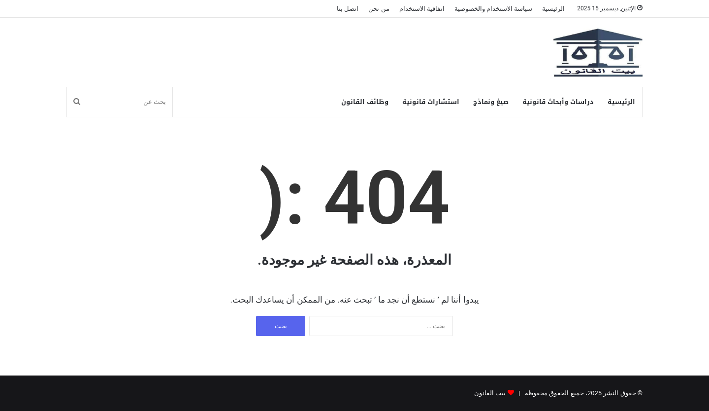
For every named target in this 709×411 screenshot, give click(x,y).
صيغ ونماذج (491, 102)
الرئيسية (553, 8)
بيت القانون (490, 393)
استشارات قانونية (430, 102)
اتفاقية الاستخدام (422, 8)
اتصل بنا (347, 8)
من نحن (378, 8)
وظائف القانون (364, 102)
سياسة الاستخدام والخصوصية (493, 8)
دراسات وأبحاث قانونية (558, 102)
